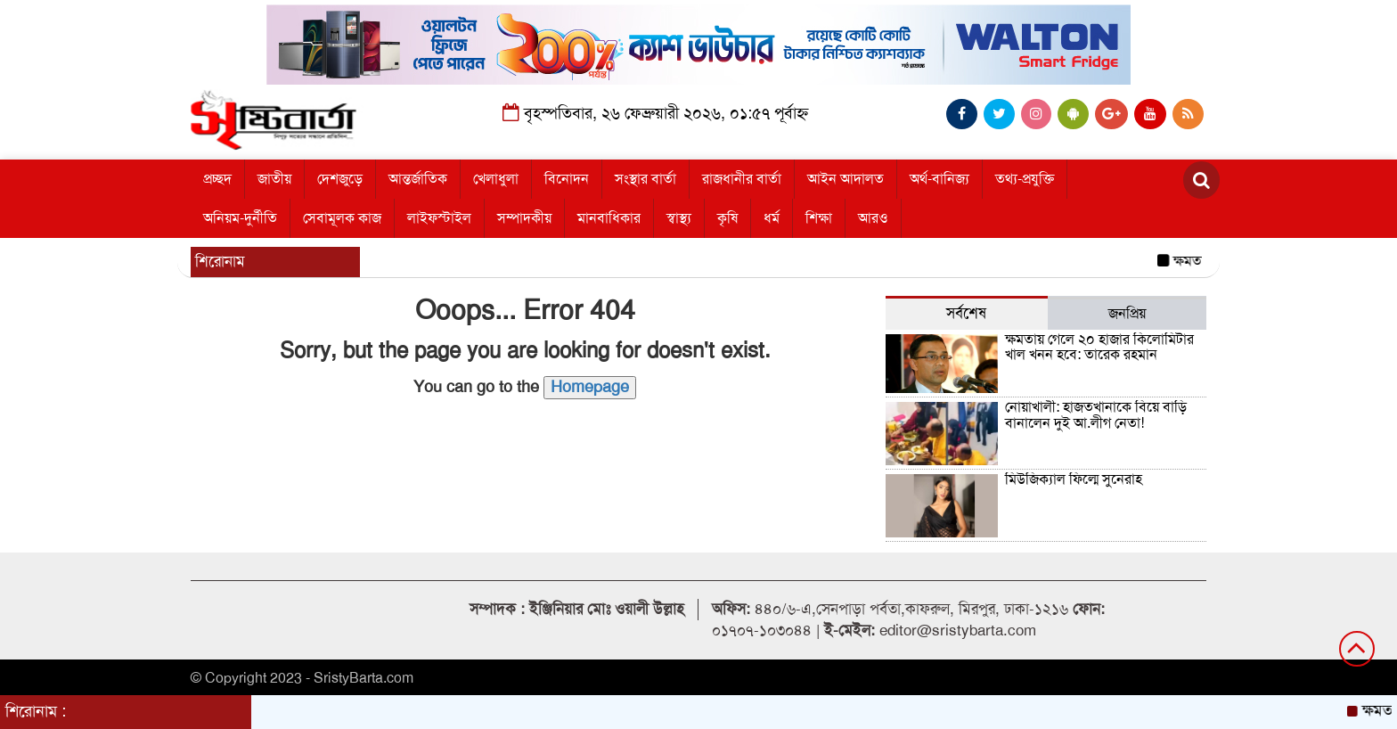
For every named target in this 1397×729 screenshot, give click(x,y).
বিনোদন (566, 179)
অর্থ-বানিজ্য (939, 179)
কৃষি (727, 218)
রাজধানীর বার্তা (741, 179)
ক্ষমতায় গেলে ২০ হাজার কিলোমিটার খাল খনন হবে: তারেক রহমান (1099, 347)
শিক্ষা (818, 218)
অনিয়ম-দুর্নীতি (240, 218)
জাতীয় (274, 179)
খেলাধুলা (496, 179)
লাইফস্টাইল (439, 218)
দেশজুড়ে (340, 179)
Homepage (590, 387)
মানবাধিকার (609, 218)
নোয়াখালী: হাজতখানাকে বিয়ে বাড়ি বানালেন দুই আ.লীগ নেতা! (1096, 415)
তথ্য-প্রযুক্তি (1024, 179)
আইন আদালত (845, 179)
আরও (873, 218)
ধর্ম (772, 218)
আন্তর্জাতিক (417, 179)
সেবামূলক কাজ (342, 218)
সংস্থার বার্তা (645, 179)
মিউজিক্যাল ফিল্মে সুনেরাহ (1073, 479)
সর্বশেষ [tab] (966, 313)
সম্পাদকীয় (524, 218)
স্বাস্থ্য (678, 218)
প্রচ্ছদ (217, 179)
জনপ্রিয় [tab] (1127, 314)
